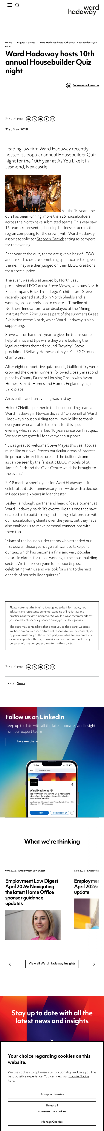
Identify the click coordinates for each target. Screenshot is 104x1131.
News (21, 683)
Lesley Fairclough (19, 503)
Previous (10, 964)
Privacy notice (64, 1072)
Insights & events (25, 42)
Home (8, 42)
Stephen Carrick (50, 239)
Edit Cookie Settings (69, 1087)
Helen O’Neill (16, 408)
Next (94, 964)
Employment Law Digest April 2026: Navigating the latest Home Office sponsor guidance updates (31, 892)
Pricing (10, 1079)
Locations (12, 1087)
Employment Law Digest (31, 871)
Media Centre (15, 1072)
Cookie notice (64, 1079)
